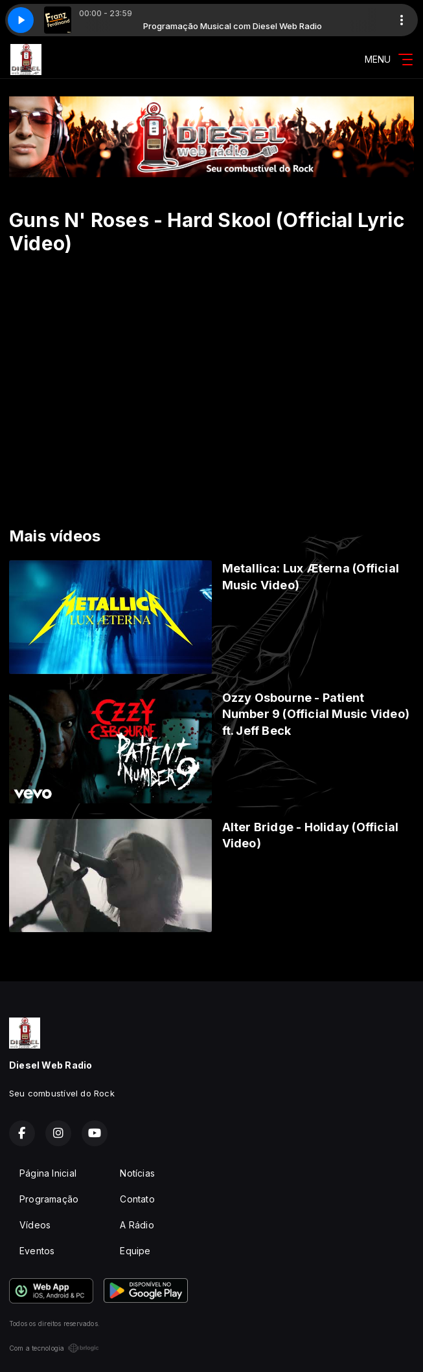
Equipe (135, 1250)
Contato (137, 1198)
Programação (48, 1198)
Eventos (36, 1250)
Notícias (137, 1173)
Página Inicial (47, 1173)
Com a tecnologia (54, 1348)
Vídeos (35, 1224)
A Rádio (137, 1224)
